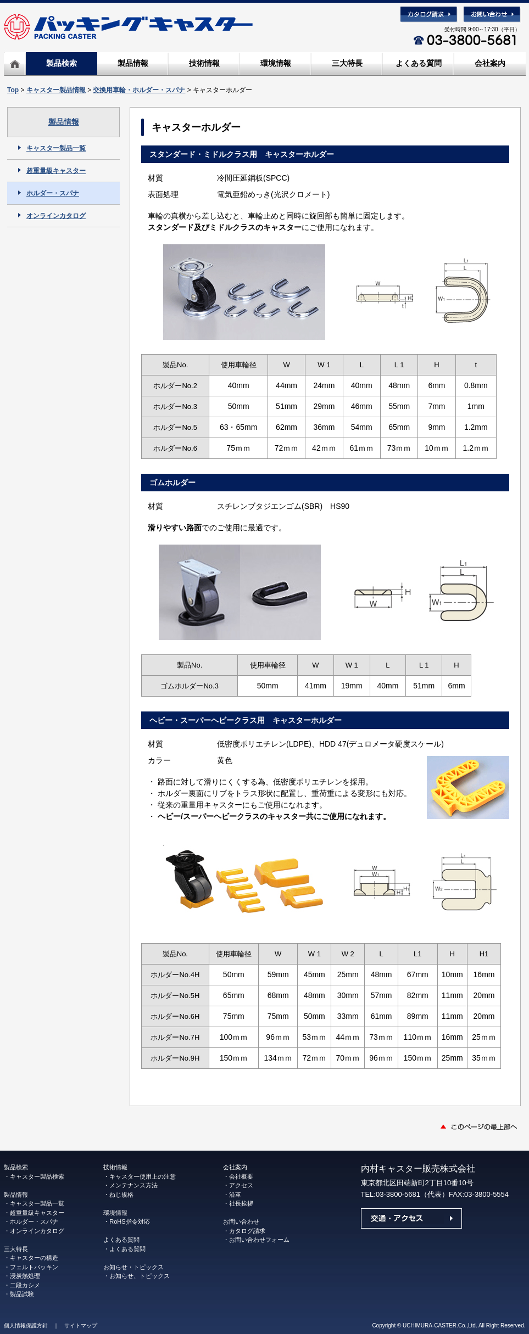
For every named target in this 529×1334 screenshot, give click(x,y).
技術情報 (204, 63)
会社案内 (490, 63)
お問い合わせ (241, 1221)
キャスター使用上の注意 (142, 1176)
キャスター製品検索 (37, 1176)
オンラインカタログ (52, 216)
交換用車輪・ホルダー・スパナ (139, 90)
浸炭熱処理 (25, 1276)
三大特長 (347, 63)
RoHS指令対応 (129, 1221)
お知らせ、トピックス (139, 1276)
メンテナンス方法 (133, 1185)
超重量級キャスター (52, 171)
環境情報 (275, 63)
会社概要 (241, 1176)
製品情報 (133, 63)
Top (13, 90)
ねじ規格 (121, 1194)
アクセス (241, 1185)
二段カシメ (25, 1285)
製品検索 (61, 63)
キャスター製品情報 (56, 90)
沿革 (235, 1194)
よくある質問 (419, 63)
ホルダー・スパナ (48, 193)
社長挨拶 (241, 1203)
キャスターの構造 (34, 1257)
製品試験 (22, 1294)
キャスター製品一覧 (52, 148)
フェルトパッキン (34, 1267)
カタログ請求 (247, 1230)
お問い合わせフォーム (259, 1239)
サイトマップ (80, 1325)
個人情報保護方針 (26, 1325)
